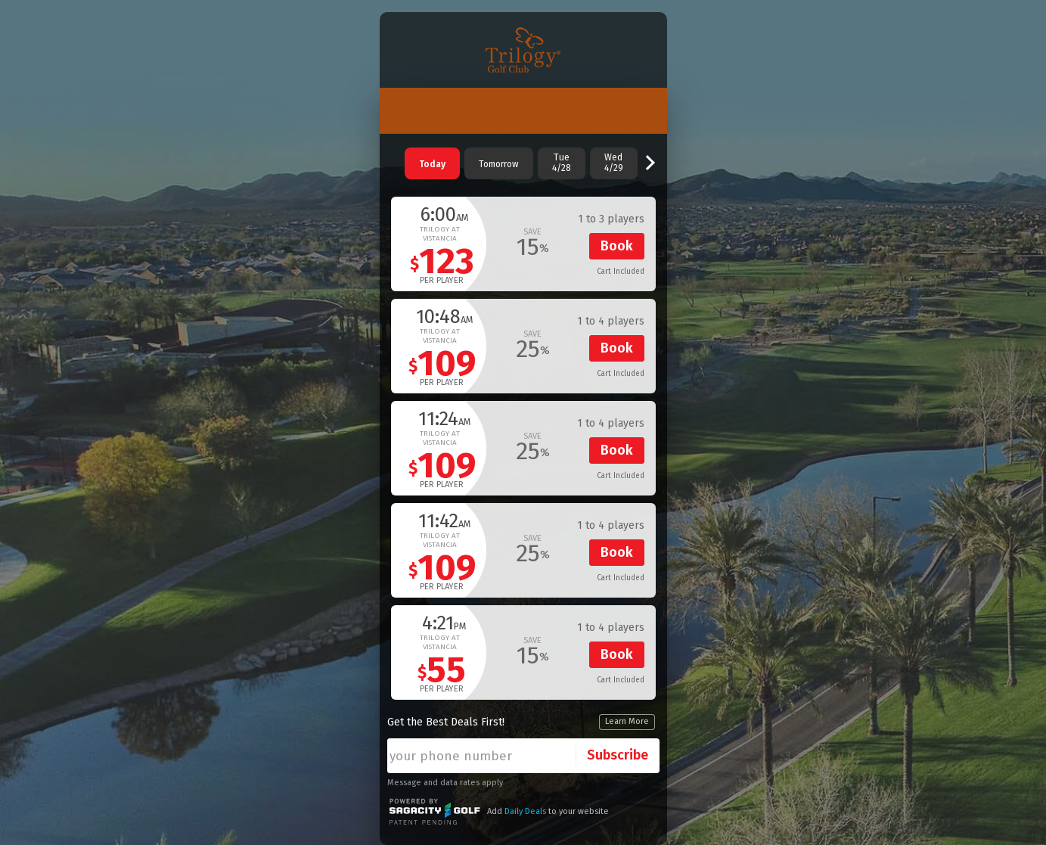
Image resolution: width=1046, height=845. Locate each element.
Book (617, 246)
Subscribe (617, 755)
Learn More (627, 721)
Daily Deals (525, 811)
